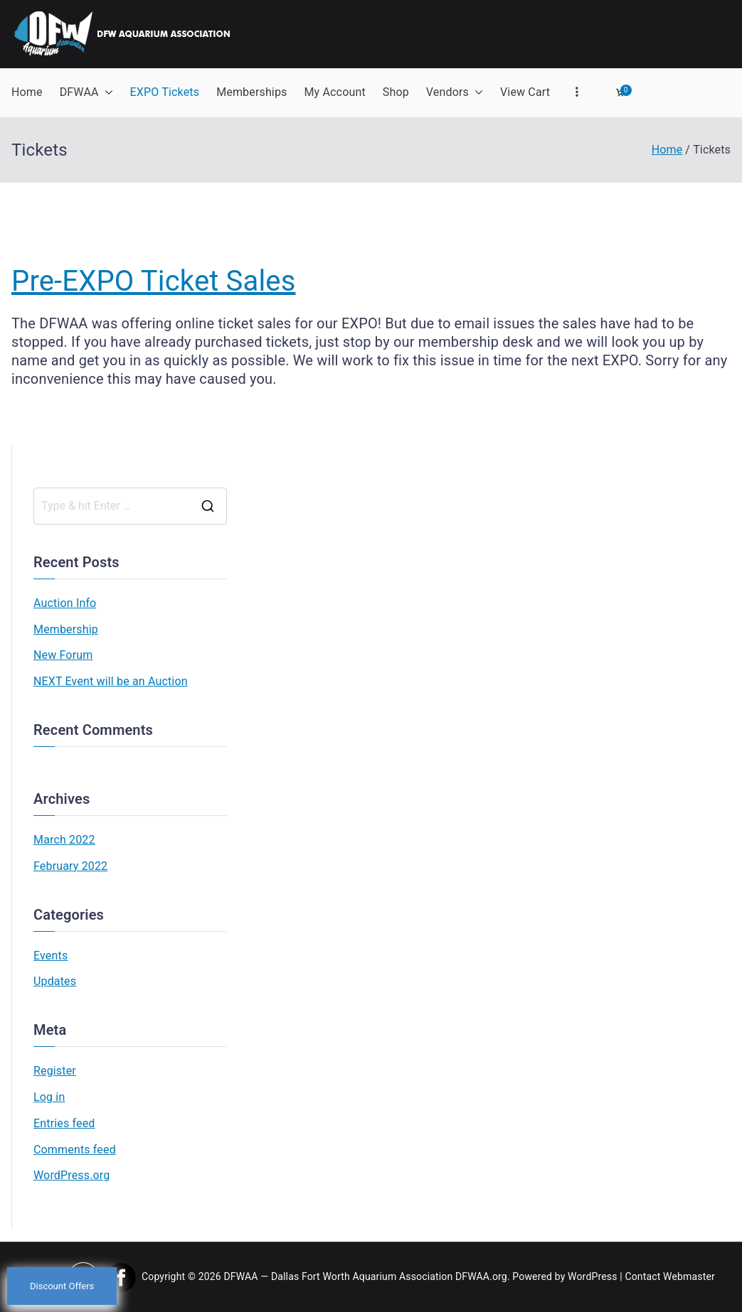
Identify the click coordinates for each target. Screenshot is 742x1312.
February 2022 (70, 866)
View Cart (525, 92)
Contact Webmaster (670, 1276)
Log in (49, 1097)
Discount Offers (62, 1286)
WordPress (592, 1276)
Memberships (251, 92)
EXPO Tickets (165, 92)
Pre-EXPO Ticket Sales (153, 281)
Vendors (454, 92)
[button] (106, 92)
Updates (54, 981)
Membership (65, 629)
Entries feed (64, 1123)
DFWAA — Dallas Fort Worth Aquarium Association (337, 1276)
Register (54, 1070)
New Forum (62, 655)
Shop (396, 92)
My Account (334, 92)
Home (27, 92)
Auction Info (64, 603)
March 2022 (64, 839)
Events (50, 955)
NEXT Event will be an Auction (110, 681)
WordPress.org (71, 1175)
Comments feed (74, 1149)
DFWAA (86, 92)
